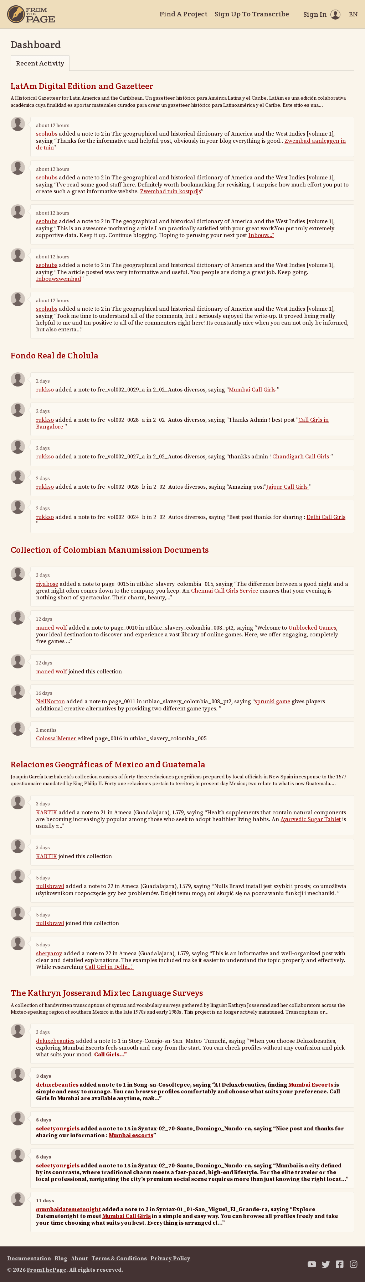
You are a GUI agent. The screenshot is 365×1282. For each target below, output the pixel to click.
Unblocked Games (312, 627)
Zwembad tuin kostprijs (170, 191)
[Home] (31, 14)
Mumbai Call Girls (253, 389)
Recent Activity (40, 63)
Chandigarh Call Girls (301, 456)
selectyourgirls (57, 1128)
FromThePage (46, 1269)
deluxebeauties (55, 1041)
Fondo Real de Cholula (54, 355)
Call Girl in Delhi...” (109, 967)
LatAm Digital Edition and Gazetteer (82, 85)
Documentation (29, 1258)
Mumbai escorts (131, 1135)
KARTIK (46, 812)
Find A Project (183, 14)
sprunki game (272, 701)
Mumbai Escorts (310, 1084)
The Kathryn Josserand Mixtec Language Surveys (107, 992)
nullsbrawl (50, 886)
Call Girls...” (110, 1054)
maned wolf (51, 627)
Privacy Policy (170, 1258)
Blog (61, 1258)
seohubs (46, 133)
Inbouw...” (261, 235)
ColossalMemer (56, 738)
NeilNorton (50, 701)
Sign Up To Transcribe (252, 14)
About (79, 1258)
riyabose (47, 584)
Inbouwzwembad (58, 279)
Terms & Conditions (119, 1258)
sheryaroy (49, 953)
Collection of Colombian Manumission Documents (110, 549)
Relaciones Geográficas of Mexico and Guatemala (108, 764)
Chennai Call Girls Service (224, 590)
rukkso (45, 389)
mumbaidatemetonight (68, 1209)
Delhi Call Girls (326, 517)
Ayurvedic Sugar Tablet (311, 819)
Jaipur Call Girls (287, 486)
